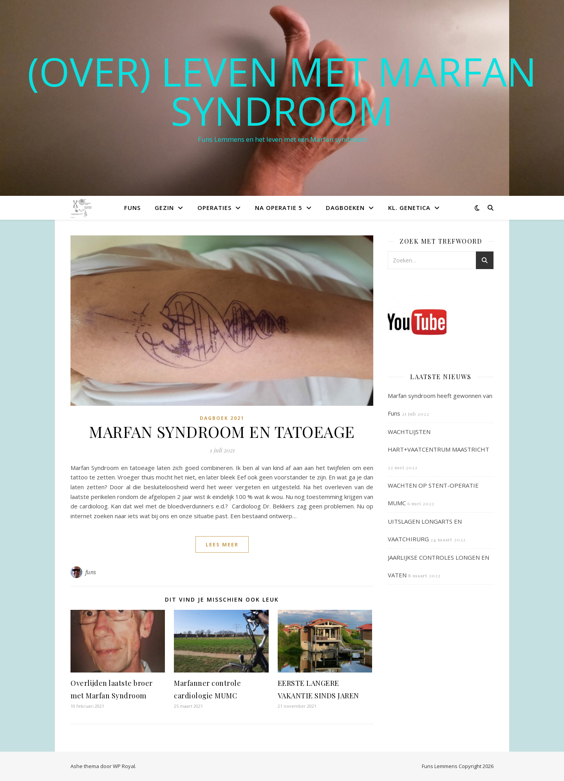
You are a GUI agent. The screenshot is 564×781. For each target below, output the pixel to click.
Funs (132, 208)
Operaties (214, 208)
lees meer (222, 544)
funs (90, 572)
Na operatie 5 (278, 208)
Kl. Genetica (409, 208)
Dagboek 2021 (222, 418)
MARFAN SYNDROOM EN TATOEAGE (222, 431)
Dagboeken (345, 208)
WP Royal (124, 766)
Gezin (164, 208)
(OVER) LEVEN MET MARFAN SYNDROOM (282, 91)
